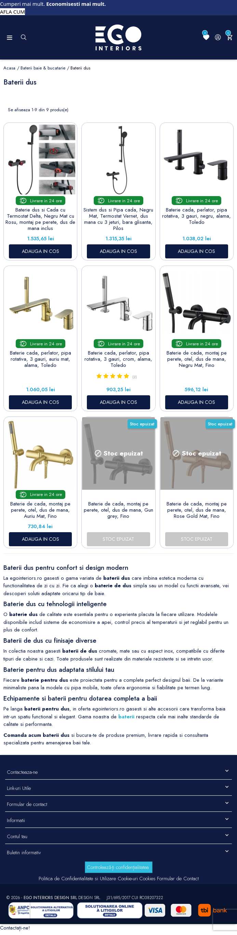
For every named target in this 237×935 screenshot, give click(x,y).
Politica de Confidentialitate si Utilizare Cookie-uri (88, 878)
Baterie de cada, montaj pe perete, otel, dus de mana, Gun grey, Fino (118, 510)
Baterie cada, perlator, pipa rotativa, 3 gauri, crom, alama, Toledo (118, 359)
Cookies (147, 878)
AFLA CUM (12, 11)
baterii (126, 716)
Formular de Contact (178, 878)
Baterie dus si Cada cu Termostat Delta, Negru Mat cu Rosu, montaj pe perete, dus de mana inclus (40, 219)
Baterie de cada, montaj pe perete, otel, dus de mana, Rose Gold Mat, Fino (197, 510)
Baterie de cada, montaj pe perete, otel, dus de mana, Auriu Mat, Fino (40, 510)
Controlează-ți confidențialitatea (118, 867)
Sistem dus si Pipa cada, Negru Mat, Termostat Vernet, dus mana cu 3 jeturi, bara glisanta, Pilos (118, 219)
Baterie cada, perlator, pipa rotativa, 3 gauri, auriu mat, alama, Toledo (40, 359)
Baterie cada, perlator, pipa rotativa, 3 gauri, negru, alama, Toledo (196, 216)
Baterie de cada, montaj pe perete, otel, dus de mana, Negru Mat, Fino (197, 359)
